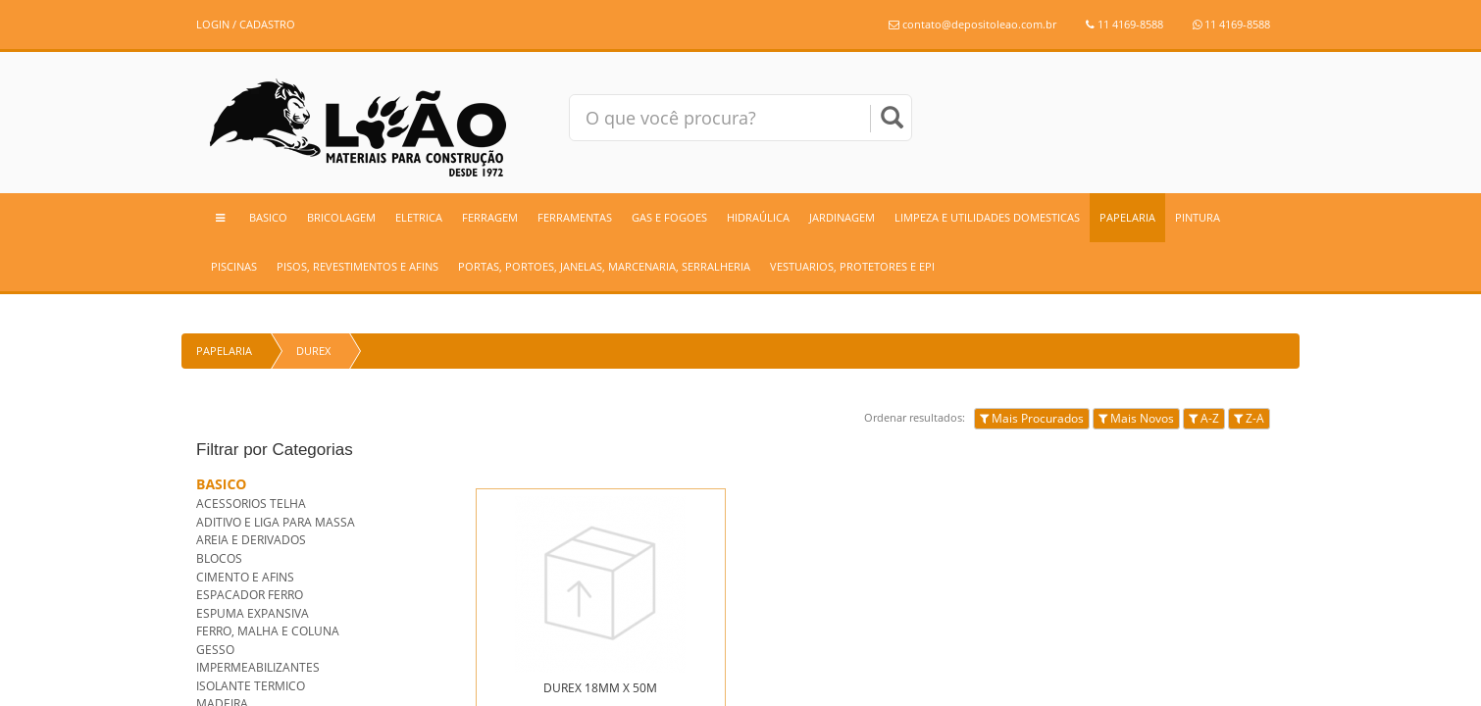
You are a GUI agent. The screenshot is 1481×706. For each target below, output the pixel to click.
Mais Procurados (1032, 418)
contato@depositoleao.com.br (972, 24)
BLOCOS (219, 558)
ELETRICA (418, 217)
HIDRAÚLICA (758, 217)
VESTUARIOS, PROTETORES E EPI (852, 266)
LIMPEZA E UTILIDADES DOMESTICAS (987, 217)
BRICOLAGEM (341, 217)
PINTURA (1197, 217)
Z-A (1249, 418)
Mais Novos (1136, 418)
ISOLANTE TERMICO (250, 686)
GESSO (215, 649)
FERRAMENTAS (574, 217)
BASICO (268, 217)
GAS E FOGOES (669, 217)
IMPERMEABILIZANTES (258, 667)
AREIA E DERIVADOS (251, 539)
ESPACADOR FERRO (249, 594)
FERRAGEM (490, 217)
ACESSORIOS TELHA (251, 503)
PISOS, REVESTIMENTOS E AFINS (357, 266)
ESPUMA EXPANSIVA (252, 613)
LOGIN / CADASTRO (245, 24)
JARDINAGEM (842, 217)
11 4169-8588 (1124, 24)
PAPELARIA (1127, 217)
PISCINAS (234, 266)
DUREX (313, 350)
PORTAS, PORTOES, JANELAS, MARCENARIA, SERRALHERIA (604, 266)
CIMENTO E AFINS (245, 577)
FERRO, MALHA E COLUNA (267, 631)
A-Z (1204, 418)
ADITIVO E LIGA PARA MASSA (275, 522)
